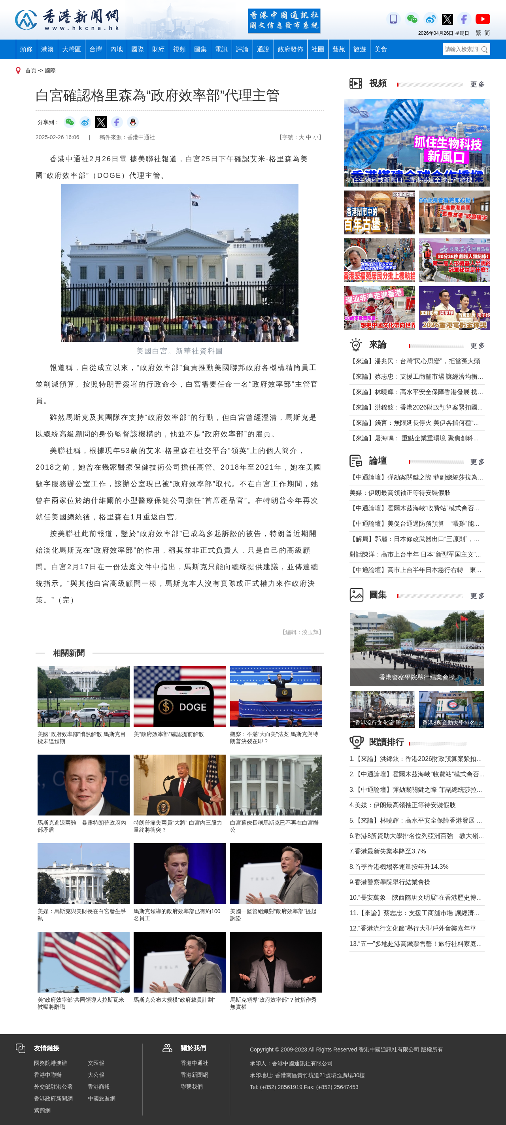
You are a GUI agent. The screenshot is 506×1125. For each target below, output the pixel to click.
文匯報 (96, 1063)
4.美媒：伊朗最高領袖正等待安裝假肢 (402, 805)
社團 (318, 49)
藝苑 (338, 49)
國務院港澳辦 (50, 1063)
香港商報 (99, 1086)
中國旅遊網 (101, 1098)
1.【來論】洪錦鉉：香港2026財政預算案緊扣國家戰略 (425, 758)
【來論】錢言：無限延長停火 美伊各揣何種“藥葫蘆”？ (425, 422)
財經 (158, 49)
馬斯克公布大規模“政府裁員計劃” (174, 1000)
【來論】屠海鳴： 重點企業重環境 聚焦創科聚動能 (420, 438)
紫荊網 (42, 1110)
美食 (380, 49)
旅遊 (359, 49)
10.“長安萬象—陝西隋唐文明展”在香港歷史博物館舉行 (425, 897)
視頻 (179, 49)
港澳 (47, 49)
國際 (137, 49)
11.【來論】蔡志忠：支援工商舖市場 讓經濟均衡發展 (424, 913)
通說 (263, 49)
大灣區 (71, 49)
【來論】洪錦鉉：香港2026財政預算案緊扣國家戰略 (423, 407)
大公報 (96, 1075)
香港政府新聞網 (53, 1098)
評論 (242, 49)
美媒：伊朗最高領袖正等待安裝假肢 (400, 492)
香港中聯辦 (48, 1075)
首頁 (30, 70)
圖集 (200, 49)
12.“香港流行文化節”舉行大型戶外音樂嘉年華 (412, 928)
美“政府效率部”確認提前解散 (169, 734)
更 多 (477, 84)
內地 (116, 49)
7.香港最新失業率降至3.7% (387, 851)
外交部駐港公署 (53, 1086)
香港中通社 (194, 1063)
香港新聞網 (194, 1075)
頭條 (26, 49)
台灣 (95, 49)
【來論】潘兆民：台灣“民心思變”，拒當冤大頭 (414, 361)
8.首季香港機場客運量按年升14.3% (399, 866)
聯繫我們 (192, 1086)
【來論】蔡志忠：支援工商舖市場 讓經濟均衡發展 (419, 376)
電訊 (221, 49)
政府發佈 (290, 49)
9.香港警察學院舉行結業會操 (389, 882)
